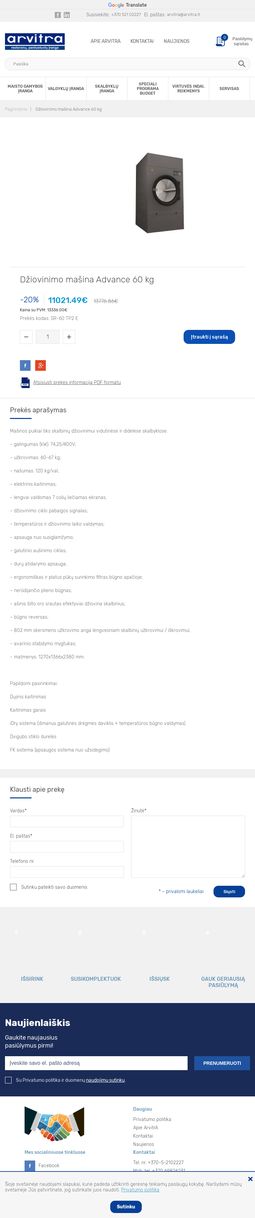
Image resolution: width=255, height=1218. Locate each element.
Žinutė (138, 811)
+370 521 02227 (126, 14)
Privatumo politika (152, 1119)
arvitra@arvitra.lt (183, 14)
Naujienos (177, 41)
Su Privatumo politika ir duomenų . (65, 1080)
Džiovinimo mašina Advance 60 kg (69, 109)
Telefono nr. (22, 861)
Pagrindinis (16, 109)
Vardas (18, 811)
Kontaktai (142, 41)
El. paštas (21, 836)
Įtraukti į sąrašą (209, 337)
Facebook (49, 1165)
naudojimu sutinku (105, 1080)
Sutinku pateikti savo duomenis (48, 887)
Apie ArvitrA (106, 41)
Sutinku (126, 1207)
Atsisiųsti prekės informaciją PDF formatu (77, 382)
